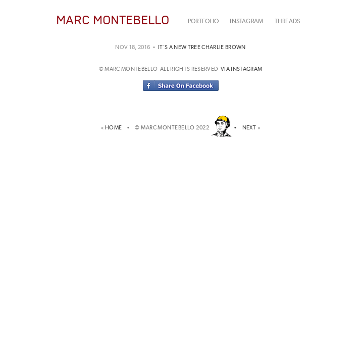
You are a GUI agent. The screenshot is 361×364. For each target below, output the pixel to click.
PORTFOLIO (203, 21)
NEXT (249, 127)
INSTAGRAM (246, 21)
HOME (115, 127)
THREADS (287, 21)
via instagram (241, 69)
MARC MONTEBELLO (112, 20)
